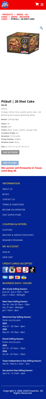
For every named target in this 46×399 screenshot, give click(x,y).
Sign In (6, 252)
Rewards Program (12, 240)
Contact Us (8, 199)
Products (7, 14)
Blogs (5, 194)
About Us (7, 189)
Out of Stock (10, 152)
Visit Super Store (11, 215)
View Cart (7, 257)
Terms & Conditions (13, 204)
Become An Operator (13, 209)
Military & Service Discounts (18, 235)
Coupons (7, 229)
